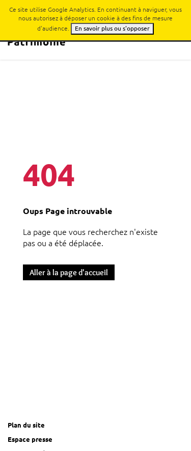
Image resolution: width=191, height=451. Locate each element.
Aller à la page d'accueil (69, 272)
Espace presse (30, 439)
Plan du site (26, 425)
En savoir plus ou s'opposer (112, 28)
